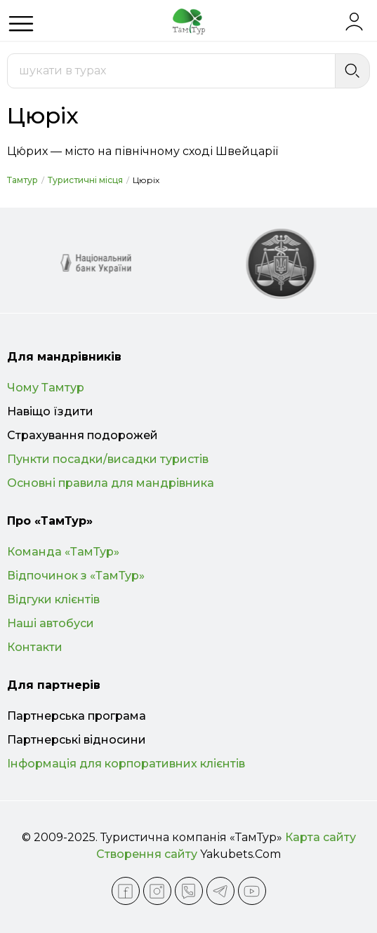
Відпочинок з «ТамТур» (76, 575)
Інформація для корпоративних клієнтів (126, 763)
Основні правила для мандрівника (110, 483)
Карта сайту (320, 837)
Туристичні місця (85, 180)
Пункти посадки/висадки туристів (108, 459)
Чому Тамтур (45, 387)
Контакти (34, 647)
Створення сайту (146, 854)
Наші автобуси (50, 623)
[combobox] (171, 70)
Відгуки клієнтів (53, 599)
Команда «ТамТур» (63, 551)
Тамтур (22, 180)
